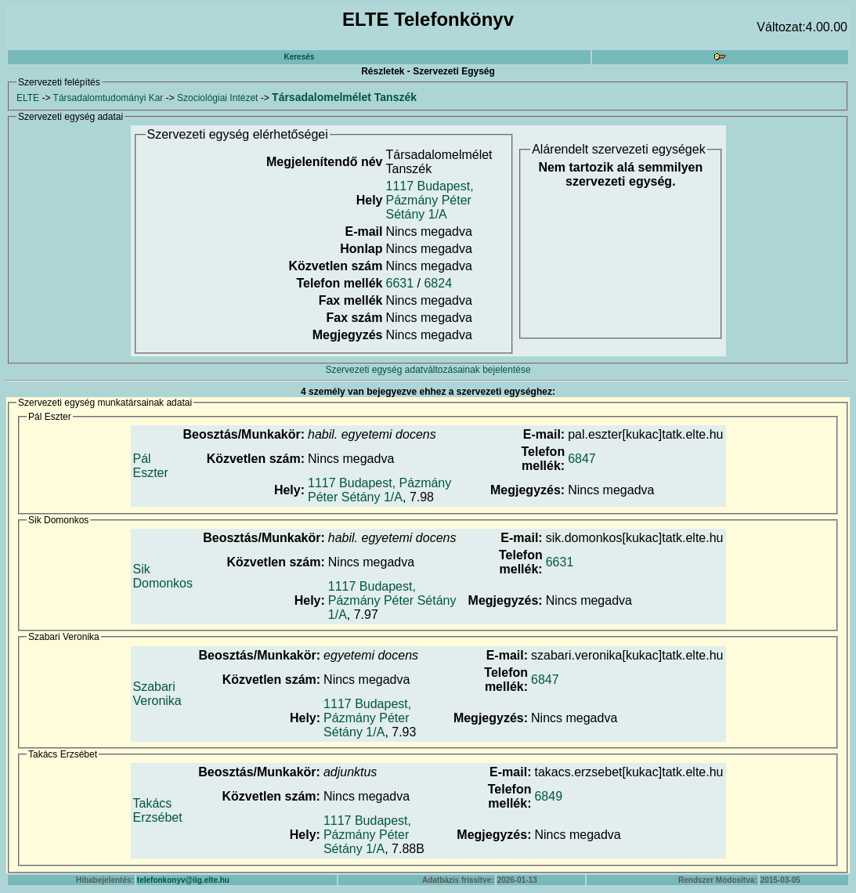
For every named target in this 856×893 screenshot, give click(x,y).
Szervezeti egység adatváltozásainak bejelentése (427, 369)
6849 (548, 796)
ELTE (27, 97)
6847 (582, 458)
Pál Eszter (150, 465)
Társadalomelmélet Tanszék (344, 97)
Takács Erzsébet (157, 810)
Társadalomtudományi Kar (108, 97)
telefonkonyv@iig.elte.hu (183, 880)
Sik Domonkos (163, 576)
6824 (438, 283)
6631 (400, 283)
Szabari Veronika (157, 693)
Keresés (299, 56)
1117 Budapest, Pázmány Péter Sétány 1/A (430, 200)
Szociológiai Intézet (217, 97)
